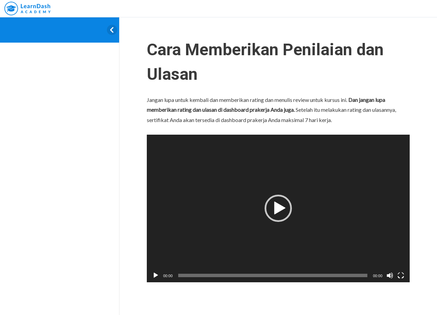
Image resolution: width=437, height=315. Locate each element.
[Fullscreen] (400, 275)
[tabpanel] (278, 188)
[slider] (273, 275)
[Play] (155, 275)
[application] (278, 208)
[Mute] (389, 275)
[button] (278, 208)
